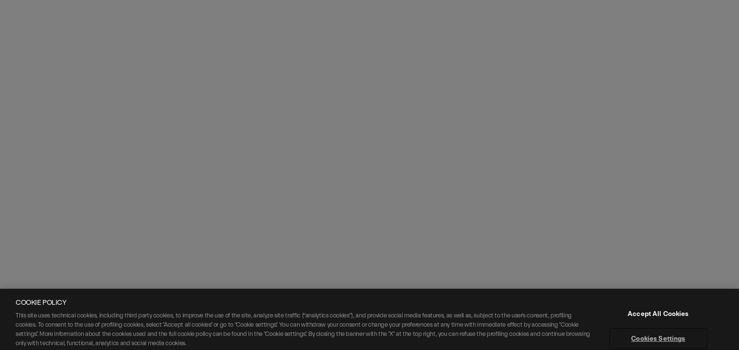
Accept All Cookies (658, 322)
